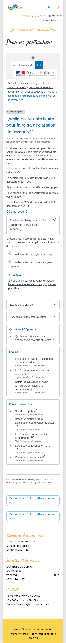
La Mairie (39, 16)
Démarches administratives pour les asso (32, 516)
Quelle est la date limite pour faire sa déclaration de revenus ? (32, 96)
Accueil (26, 16)
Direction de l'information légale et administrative (31, 479)
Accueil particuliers (18, 83)
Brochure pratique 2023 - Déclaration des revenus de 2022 (34, 422)
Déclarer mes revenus (30, 457)
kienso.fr (49, 482)
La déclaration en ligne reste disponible (34, 254)
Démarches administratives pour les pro (32, 500)
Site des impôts (26, 411)
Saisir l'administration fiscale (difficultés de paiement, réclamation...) (31, 385)
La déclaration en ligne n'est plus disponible (30, 264)
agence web (39, 482)
